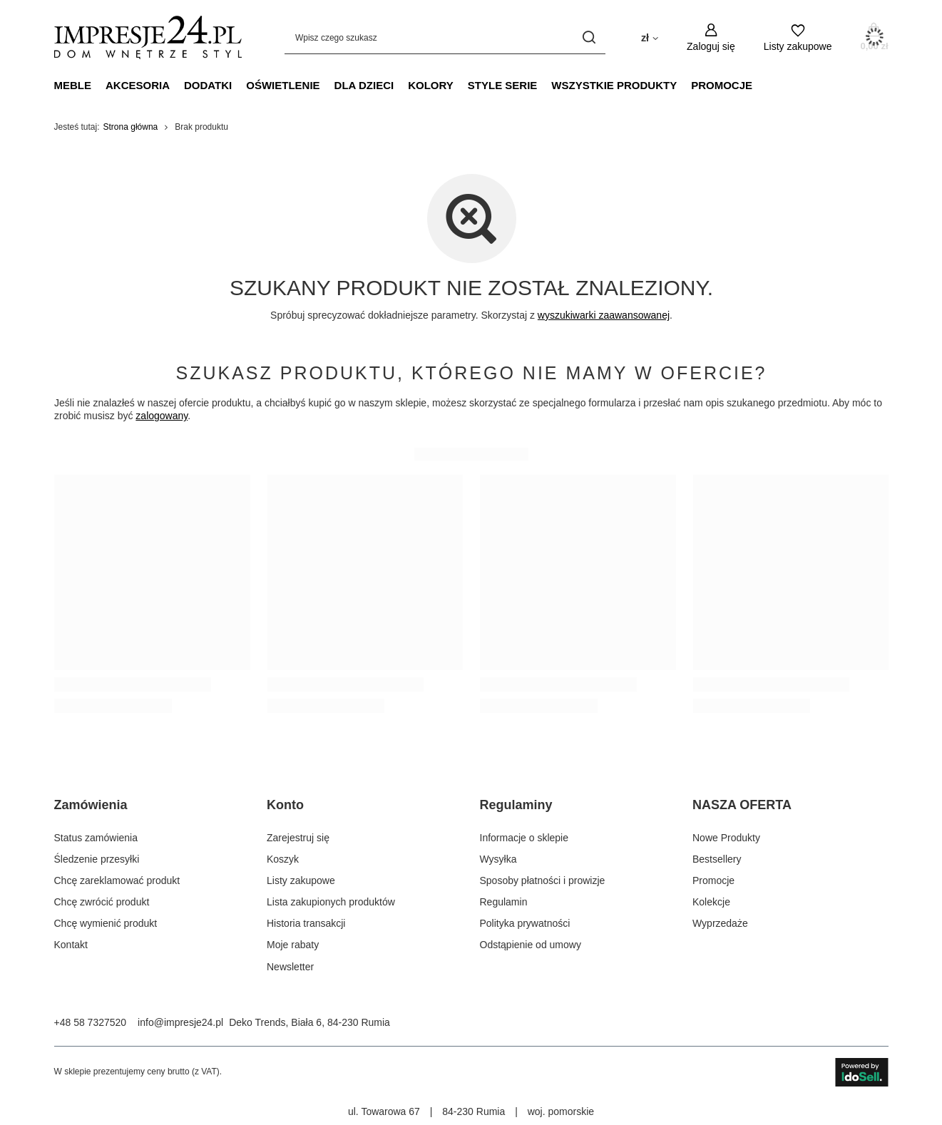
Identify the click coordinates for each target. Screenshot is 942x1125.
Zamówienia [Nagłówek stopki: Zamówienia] (91, 805)
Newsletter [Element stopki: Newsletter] (290, 966)
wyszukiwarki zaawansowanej (603, 315)
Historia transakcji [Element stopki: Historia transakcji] (306, 923)
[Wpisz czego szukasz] (445, 37)
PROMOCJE (721, 85)
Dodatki (208, 85)
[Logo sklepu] (148, 37)
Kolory (431, 85)
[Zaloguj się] (711, 37)
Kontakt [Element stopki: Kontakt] (71, 944)
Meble (73, 85)
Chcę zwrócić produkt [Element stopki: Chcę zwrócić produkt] (102, 902)
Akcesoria (138, 85)
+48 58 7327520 (90, 1022)
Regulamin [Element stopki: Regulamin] (504, 902)
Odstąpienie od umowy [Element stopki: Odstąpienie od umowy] (530, 944)
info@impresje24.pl (180, 1022)
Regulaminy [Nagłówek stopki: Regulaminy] (516, 805)
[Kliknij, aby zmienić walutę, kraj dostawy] (649, 37)
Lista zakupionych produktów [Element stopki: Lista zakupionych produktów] (331, 902)
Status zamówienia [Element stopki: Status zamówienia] (96, 837)
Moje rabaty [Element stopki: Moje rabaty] (293, 944)
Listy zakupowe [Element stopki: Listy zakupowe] (301, 880)
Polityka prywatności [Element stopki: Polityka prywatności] (525, 923)
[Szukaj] (589, 37)
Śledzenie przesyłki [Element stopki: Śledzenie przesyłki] (97, 859)
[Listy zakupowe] (798, 37)
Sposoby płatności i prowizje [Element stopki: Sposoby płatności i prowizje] (542, 880)
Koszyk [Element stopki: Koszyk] (283, 859)
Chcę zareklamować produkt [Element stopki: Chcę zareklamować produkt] (117, 880)
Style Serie (503, 85)
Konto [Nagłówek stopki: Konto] (285, 805)
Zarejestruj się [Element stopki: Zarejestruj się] (298, 837)
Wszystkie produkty (614, 85)
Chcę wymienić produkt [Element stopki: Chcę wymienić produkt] (106, 923)
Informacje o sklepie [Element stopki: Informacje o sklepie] (524, 837)
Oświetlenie (282, 85)
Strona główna (130, 127)
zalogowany (161, 415)
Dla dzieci (364, 85)
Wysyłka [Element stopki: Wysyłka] (498, 859)
